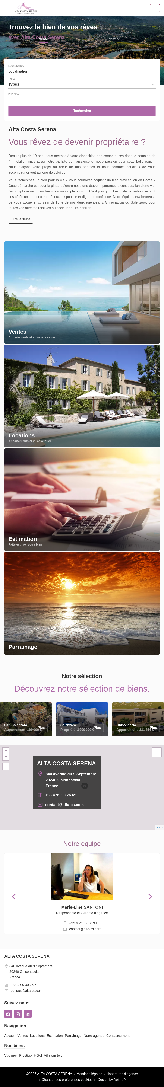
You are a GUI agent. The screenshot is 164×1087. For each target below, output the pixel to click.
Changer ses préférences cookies (67, 1079)
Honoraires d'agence (122, 1074)
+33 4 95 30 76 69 (60, 795)
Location (113, 39)
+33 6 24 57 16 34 (83, 923)
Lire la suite (20, 219)
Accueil (25, 8)
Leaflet (159, 827)
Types (11, 79)
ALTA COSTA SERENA (66, 763)
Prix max (13, 94)
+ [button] (5, 751)
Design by (112, 1079)
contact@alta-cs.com (64, 805)
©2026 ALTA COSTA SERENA (49, 1074)
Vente (43, 39)
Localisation (16, 66)
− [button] (5, 757)
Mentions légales (89, 1074)
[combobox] (82, 71)
